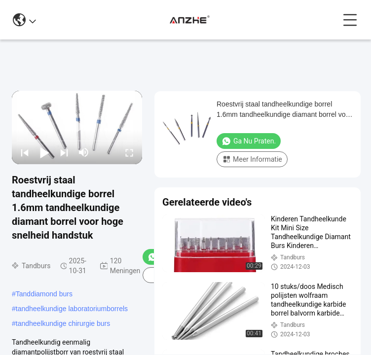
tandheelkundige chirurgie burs (63, 323)
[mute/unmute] (84, 152)
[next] (64, 152)
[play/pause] (44, 152)
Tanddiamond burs (44, 294)
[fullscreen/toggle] (129, 152)
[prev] (25, 152)
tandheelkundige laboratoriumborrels (72, 309)
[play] (77, 127)
